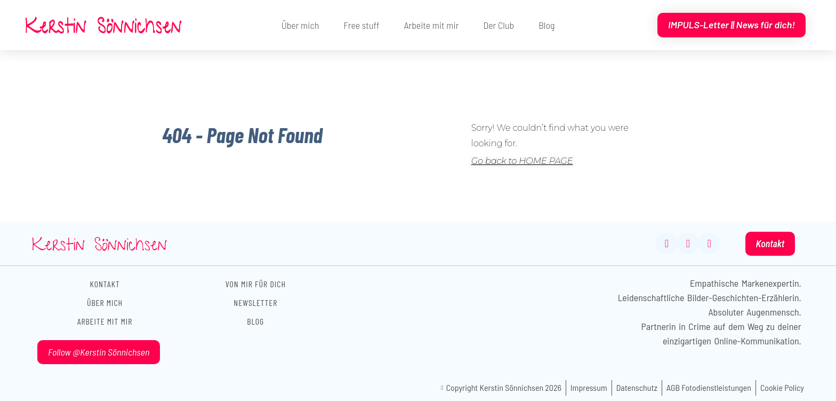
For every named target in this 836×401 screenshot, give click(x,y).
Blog (546, 25)
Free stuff (361, 25)
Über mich (300, 25)
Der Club (498, 25)
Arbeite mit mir (431, 25)
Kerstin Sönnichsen (99, 247)
